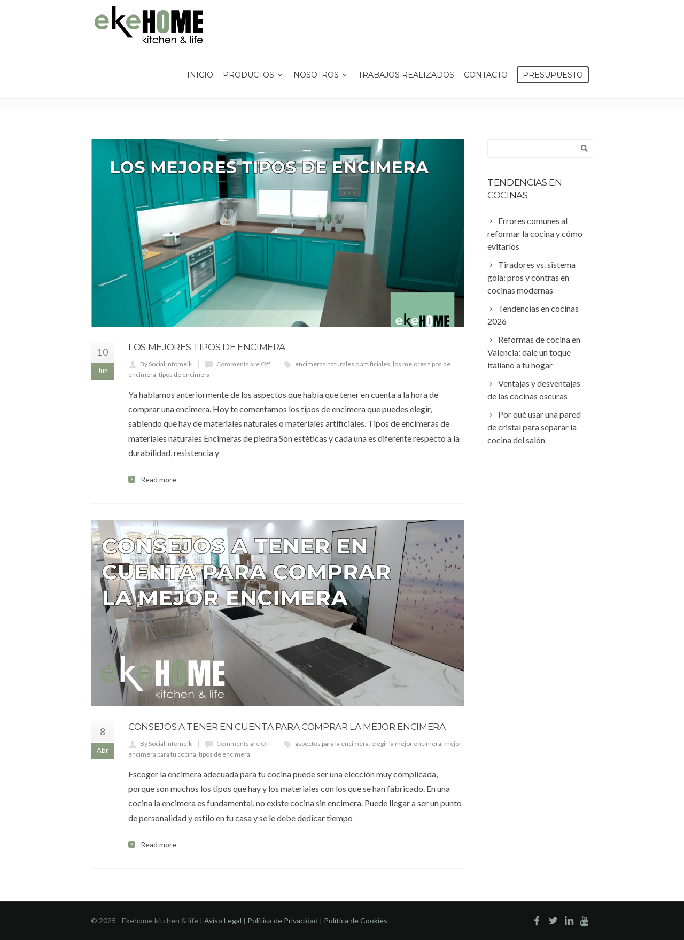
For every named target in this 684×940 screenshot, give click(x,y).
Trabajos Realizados (406, 75)
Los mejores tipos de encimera (206, 347)
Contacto (486, 75)
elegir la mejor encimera (406, 743)
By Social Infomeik (166, 364)
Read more (158, 479)
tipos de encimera (184, 375)
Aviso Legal (223, 920)
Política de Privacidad (282, 920)
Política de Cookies (355, 920)
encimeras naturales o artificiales (342, 364)
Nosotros (320, 75)
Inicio (200, 75)
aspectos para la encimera (332, 743)
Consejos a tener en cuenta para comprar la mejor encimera (287, 726)
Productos (253, 75)
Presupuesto (553, 75)
